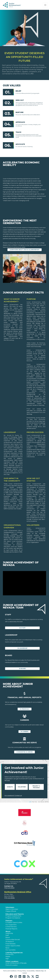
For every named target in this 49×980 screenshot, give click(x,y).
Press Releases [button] (10, 943)
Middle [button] (8, 956)
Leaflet (30, 801)
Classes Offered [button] (11, 911)
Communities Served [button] (13, 939)
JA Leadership (22, 648)
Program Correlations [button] (13, 918)
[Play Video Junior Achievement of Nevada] (24, 583)
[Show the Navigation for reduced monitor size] (45, 5)
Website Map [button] (39, 970)
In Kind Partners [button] (11, 926)
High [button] (7, 958)
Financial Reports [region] (11, 929)
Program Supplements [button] (13, 916)
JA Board (22, 668)
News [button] (7, 948)
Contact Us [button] (8, 886)
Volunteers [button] (10, 907)
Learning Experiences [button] (14, 952)
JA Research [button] (10, 941)
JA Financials (24, 709)
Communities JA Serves (24, 752)
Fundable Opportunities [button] (14, 922)
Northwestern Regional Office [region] (17, 892)
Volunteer (22, 787)
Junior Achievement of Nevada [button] (16, 963)
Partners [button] (9, 920)
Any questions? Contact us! (13, 795)
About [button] (8, 931)
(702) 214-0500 (9, 888)
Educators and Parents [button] (15, 914)
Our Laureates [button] (10, 950)
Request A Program (36, 786)
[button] (12, 976)
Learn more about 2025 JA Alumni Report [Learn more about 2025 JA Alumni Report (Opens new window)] (25, 249)
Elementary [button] (10, 954)
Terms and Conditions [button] (10, 970)
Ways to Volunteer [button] (12, 909)
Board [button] (8, 937)
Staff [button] (7, 935)
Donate (10, 787)
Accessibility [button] (31, 970)
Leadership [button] (9, 933)
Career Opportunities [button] (13, 946)
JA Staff (22, 628)
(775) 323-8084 (9, 898)
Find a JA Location (12, 965)
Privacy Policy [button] (22, 970)
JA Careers (24, 731)
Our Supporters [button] (11, 924)
